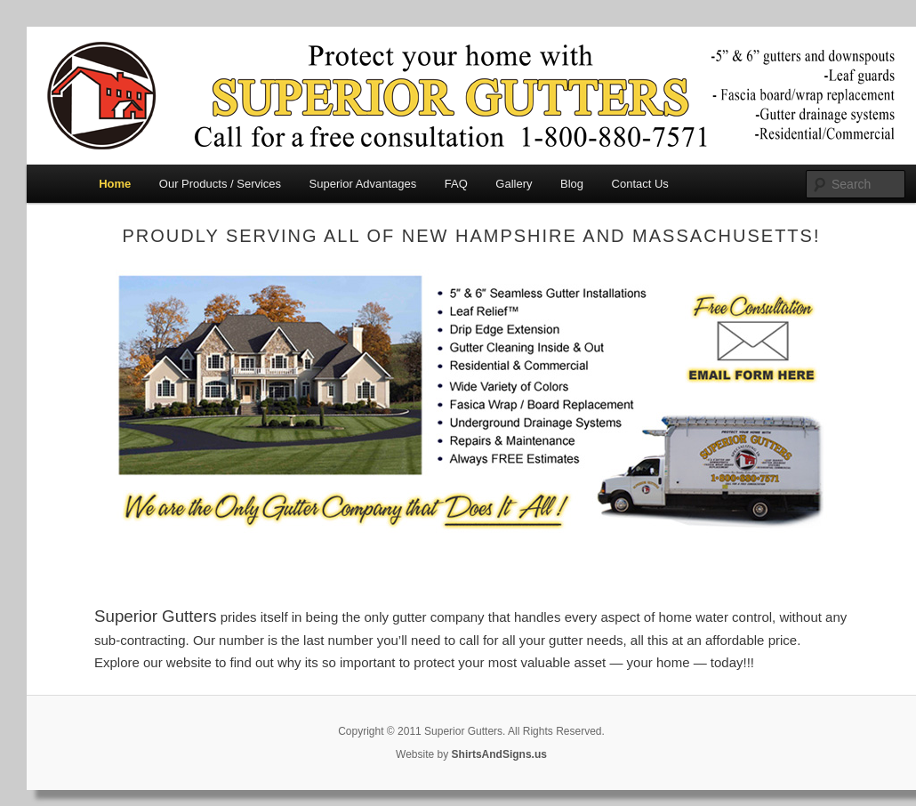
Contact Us (640, 183)
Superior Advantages (363, 183)
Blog (571, 183)
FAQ (456, 183)
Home (115, 183)
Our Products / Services (220, 183)
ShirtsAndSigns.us (499, 754)
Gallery (513, 183)
